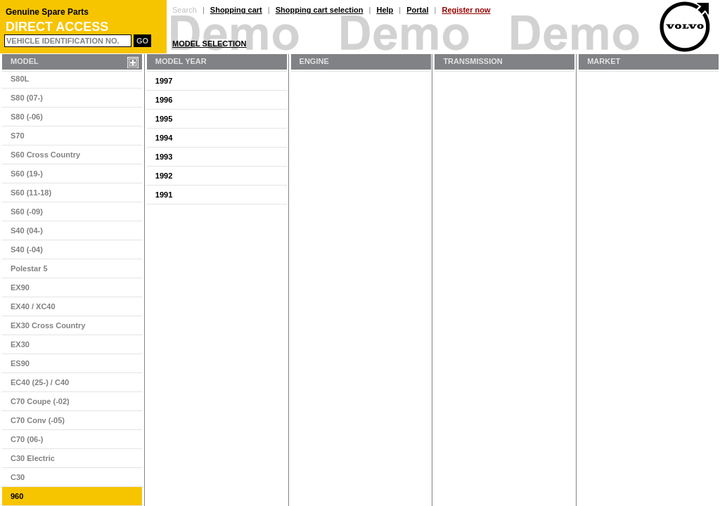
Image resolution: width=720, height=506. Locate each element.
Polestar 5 (29, 268)
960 (17, 496)
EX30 (20, 344)
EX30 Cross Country (48, 325)
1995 (163, 119)
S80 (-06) (27, 116)
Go (142, 41)
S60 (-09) (27, 211)
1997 (163, 81)
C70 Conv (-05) (38, 420)
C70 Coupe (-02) (40, 401)
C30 (18, 477)
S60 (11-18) (31, 192)
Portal (417, 10)
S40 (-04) (27, 249)
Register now (466, 10)
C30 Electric (33, 458)
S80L (20, 78)
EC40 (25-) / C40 (40, 382)
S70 (18, 135)
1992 (163, 175)
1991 (163, 194)
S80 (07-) (27, 97)
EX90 (20, 287)
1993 (163, 157)
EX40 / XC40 (33, 306)
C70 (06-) (27, 439)
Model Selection (209, 43)
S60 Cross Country (45, 154)
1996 (163, 100)
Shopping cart (236, 10)
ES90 (20, 363)
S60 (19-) (27, 173)
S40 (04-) (27, 230)
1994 (163, 138)
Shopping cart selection (320, 10)
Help (384, 10)
